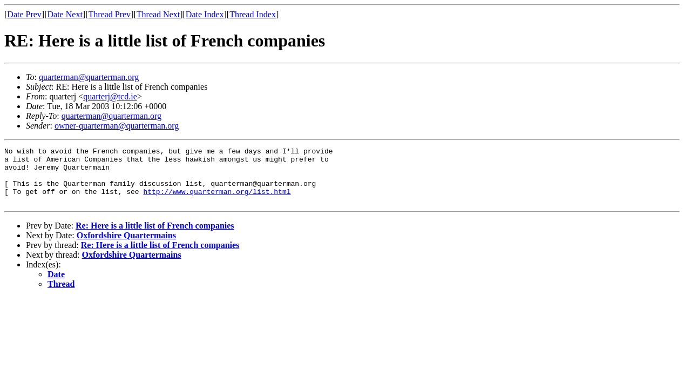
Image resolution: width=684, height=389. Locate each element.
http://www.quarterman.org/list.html (216, 201)
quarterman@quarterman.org (89, 77)
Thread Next (158, 14)
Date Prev (24, 14)
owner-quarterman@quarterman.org (117, 125)
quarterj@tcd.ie (110, 96)
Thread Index (252, 14)
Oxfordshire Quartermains (126, 246)
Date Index (205, 14)
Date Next (65, 14)
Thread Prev (109, 14)
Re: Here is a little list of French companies (155, 237)
